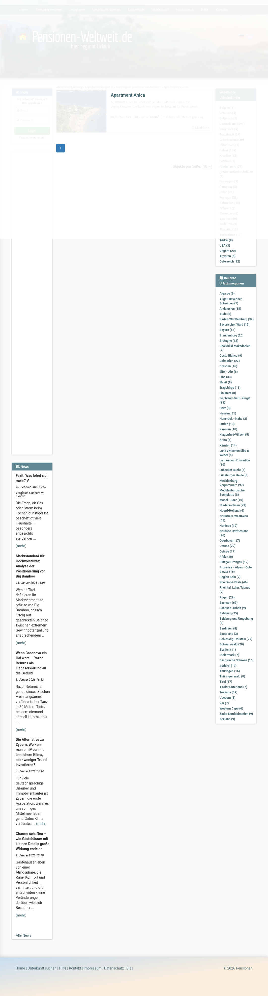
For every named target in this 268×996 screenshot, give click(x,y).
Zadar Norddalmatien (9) (236, 714)
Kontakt (75, 968)
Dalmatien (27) (230, 361)
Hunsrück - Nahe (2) (233, 419)
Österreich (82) (230, 261)
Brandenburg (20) (232, 335)
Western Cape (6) (231, 708)
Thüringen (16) (230, 671)
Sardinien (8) (228, 628)
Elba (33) (226, 377)
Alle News (24, 935)
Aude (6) (225, 314)
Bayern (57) (227, 330)
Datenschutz (114, 968)
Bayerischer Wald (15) (235, 324)
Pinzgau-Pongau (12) (234, 562)
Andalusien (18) (230, 308)
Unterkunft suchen (42, 968)
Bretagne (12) (229, 341)
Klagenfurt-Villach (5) (234, 434)
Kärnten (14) (228, 445)
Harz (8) (225, 408)
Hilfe (62, 968)
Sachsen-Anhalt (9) (233, 608)
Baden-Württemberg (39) (237, 319)
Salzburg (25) (229, 613)
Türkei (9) (226, 240)
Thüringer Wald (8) (232, 676)
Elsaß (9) (226, 382)
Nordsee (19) (228, 526)
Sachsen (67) (228, 603)
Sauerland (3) (229, 634)
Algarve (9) (227, 293)
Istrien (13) (227, 424)
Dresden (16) (228, 366)
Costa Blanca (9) (231, 355)
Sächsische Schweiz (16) (237, 660)
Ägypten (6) (227, 256)
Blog (129, 968)
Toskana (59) (228, 692)
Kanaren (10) (228, 429)
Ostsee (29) (227, 546)
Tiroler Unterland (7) (233, 687)
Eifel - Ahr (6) (229, 372)
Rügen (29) (227, 597)
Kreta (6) (225, 440)
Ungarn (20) (228, 251)
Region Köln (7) (230, 577)
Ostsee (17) (227, 551)
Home (20, 968)
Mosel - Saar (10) (231, 500)
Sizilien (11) (228, 649)
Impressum (92, 968)
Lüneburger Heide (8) (234, 475)
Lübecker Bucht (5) (232, 470)
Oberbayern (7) (230, 540)
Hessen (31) (228, 413)
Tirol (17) (226, 682)
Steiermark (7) (229, 655)
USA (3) (225, 245)
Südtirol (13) (228, 666)
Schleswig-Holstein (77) (236, 639)
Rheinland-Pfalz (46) (234, 582)
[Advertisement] (32, 379)
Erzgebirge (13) (230, 387)
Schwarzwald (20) (232, 644)
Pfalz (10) (226, 557)
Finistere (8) (228, 393)
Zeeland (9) (227, 719)
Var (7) (224, 703)
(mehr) (21, 546)
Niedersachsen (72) (233, 505)
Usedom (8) (227, 697)
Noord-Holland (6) (232, 510)
